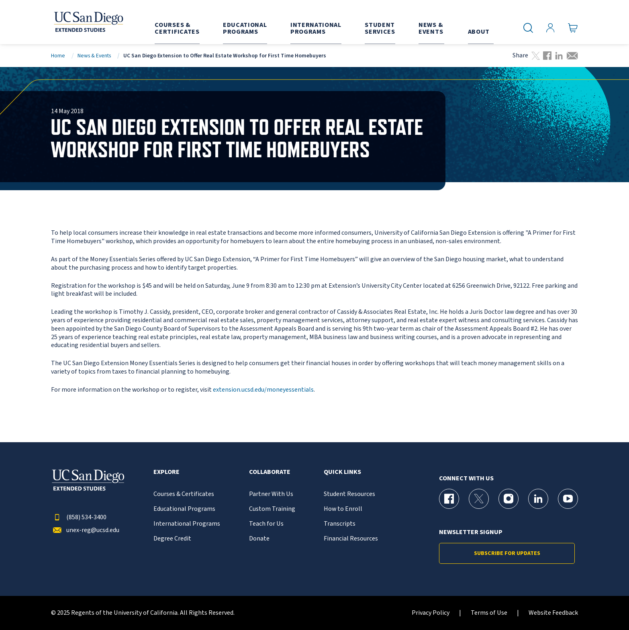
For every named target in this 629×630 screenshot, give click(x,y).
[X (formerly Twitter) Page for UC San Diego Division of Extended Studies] (479, 499)
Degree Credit (172, 538)
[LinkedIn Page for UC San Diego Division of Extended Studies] (538, 499)
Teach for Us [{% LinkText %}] (266, 524)
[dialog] (605, 606)
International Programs (186, 524)
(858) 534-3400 (78, 517)
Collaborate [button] (269, 472)
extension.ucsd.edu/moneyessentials (263, 389)
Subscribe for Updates (507, 553)
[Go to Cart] (573, 28)
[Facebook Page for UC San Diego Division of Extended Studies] (449, 499)
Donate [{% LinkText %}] (259, 538)
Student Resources (349, 494)
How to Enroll (343, 509)
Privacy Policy (430, 613)
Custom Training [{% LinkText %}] (272, 509)
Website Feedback (553, 613)
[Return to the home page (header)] (88, 22)
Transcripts (339, 524)
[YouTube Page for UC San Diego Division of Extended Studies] (568, 499)
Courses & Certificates (183, 494)
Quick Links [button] (342, 472)
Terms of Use (489, 613)
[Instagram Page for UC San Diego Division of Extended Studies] (508, 499)
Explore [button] (166, 472)
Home (58, 55)
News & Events (94, 55)
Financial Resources (351, 538)
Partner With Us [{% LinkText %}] (271, 494)
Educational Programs (184, 509)
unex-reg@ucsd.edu (85, 530)
